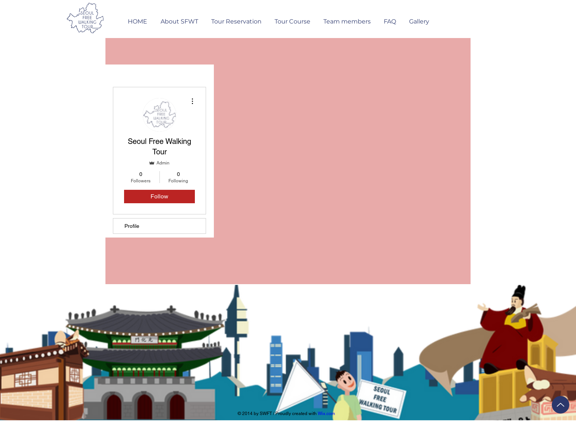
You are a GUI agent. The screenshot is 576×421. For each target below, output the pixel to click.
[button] (236, 18)
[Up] (560, 405)
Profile (131, 226)
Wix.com (326, 413)
